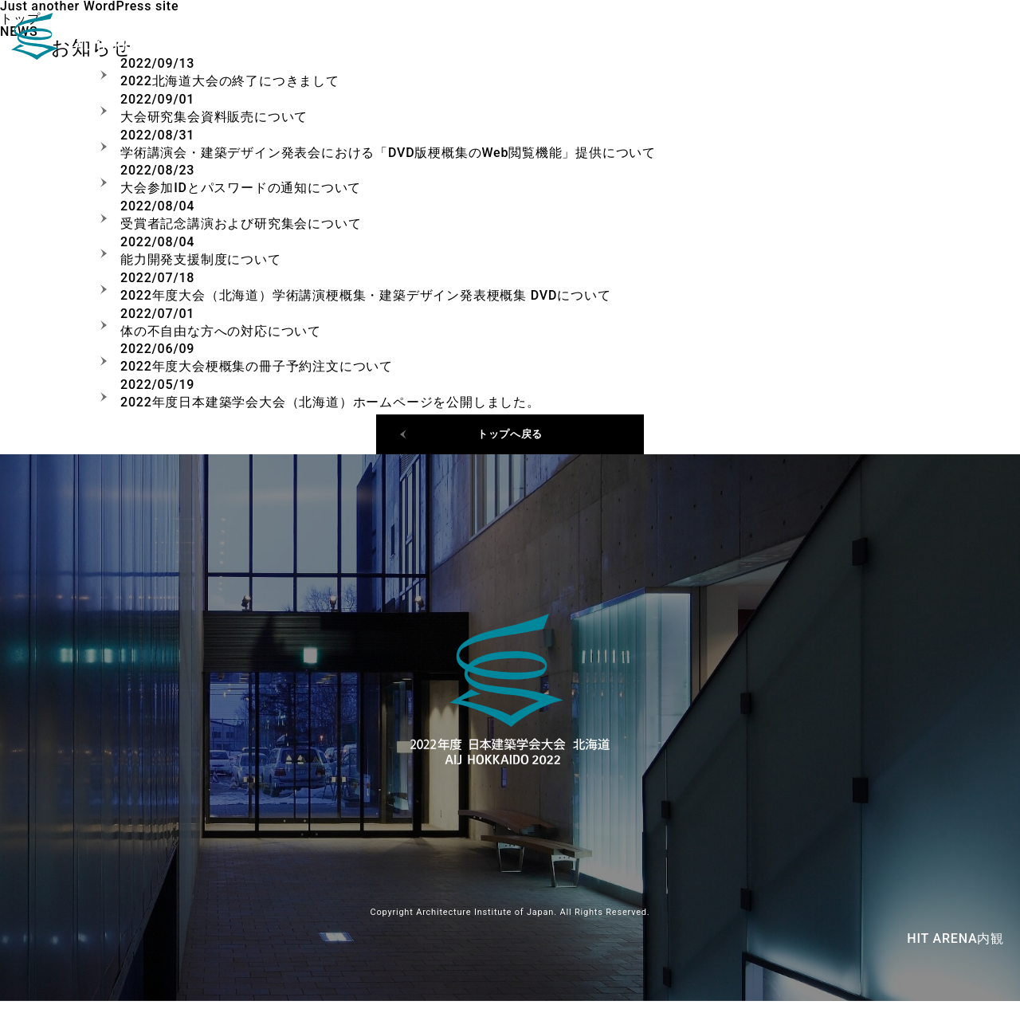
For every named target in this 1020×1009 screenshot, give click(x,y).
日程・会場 (867, 40)
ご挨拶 (949, 40)
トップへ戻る (510, 438)
